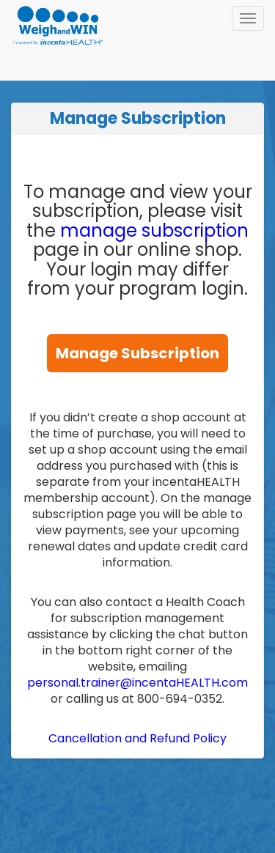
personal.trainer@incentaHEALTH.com (137, 682)
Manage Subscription (137, 353)
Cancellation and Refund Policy (137, 738)
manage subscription (154, 230)
